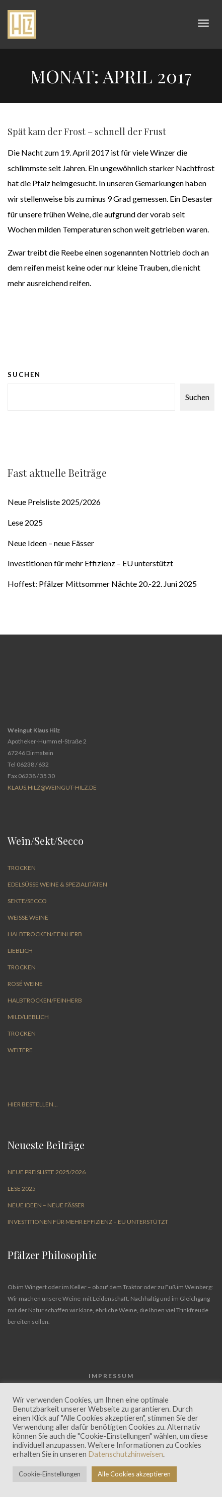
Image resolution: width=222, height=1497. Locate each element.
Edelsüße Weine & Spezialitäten (57, 884)
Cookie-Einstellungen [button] (50, 1474)
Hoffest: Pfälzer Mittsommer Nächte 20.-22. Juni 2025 (102, 583)
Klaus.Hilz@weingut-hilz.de (52, 787)
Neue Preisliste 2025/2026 (54, 502)
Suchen (24, 374)
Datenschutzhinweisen (125, 1454)
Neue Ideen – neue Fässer (51, 543)
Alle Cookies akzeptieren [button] (134, 1474)
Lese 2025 (25, 522)
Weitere (20, 1050)
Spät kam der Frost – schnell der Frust (87, 132)
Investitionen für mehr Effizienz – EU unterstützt (90, 563)
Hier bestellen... (33, 1104)
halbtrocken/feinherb (45, 934)
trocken (22, 867)
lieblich (20, 950)
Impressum (111, 1376)
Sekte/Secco (27, 901)
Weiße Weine (28, 917)
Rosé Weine (25, 983)
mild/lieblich (28, 1017)
